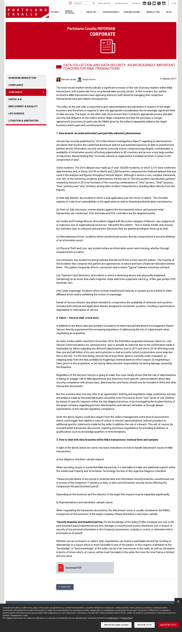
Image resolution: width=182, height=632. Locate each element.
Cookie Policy (112, 618)
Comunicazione (131, 12)
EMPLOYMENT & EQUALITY (23, 106)
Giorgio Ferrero (89, 79)
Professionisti (111, 12)
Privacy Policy (127, 618)
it (172, 3)
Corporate (15, 92)
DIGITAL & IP (15, 99)
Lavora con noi (121, 3)
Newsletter (153, 12)
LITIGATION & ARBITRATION (23, 120)
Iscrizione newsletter (22, 78)
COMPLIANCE (16, 85)
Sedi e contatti (104, 3)
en (175, 3)
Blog (169, 12)
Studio (54, 12)
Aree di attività (69, 12)
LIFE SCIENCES (16, 113)
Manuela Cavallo (68, 79)
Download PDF (85, 567)
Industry (91, 12)
